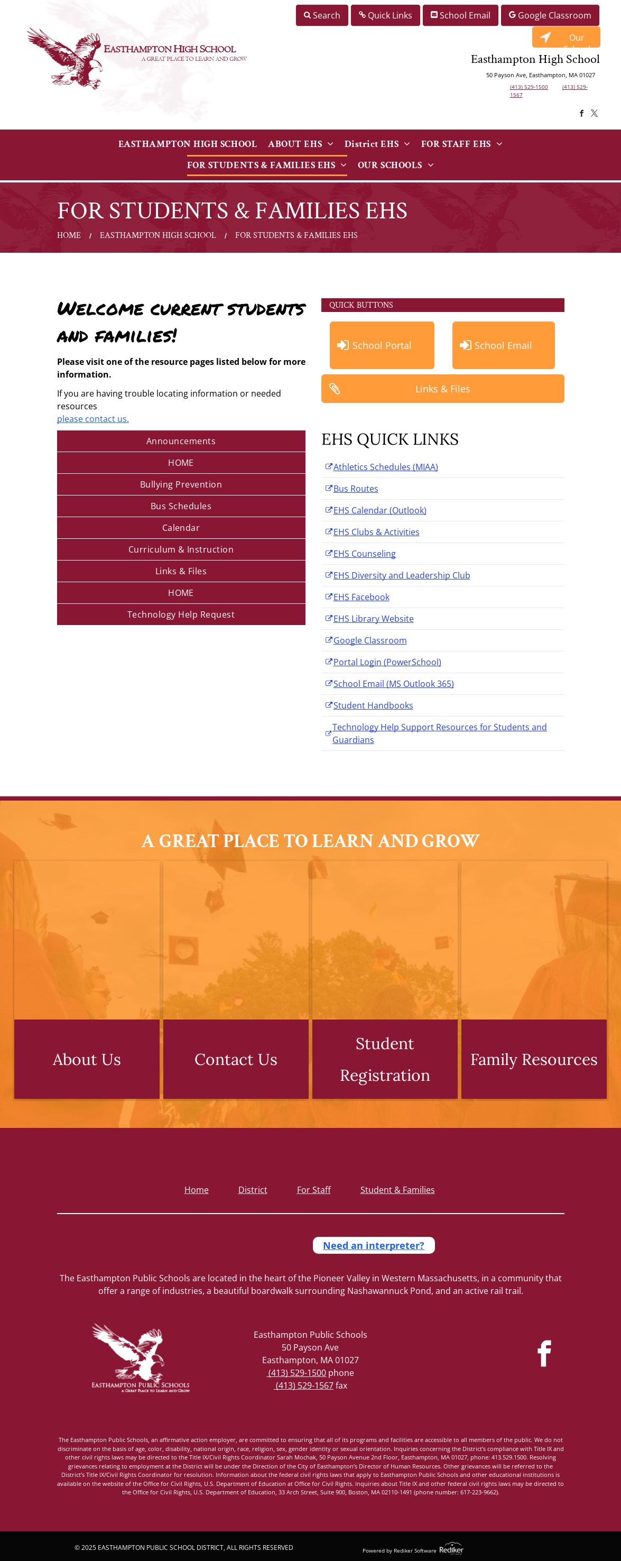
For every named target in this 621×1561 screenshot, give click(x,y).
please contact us (92, 419)
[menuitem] (188, 144)
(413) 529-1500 (529, 86)
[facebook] (582, 115)
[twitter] (594, 115)
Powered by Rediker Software (400, 1550)
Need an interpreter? (373, 1245)
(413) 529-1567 (303, 1385)
